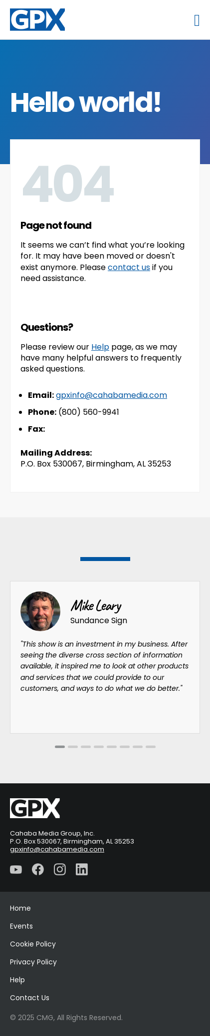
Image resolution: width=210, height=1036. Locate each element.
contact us (129, 267)
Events (21, 926)
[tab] (60, 747)
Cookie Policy (33, 944)
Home (20, 908)
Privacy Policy (33, 962)
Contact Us (29, 998)
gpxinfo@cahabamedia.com (111, 395)
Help (100, 347)
